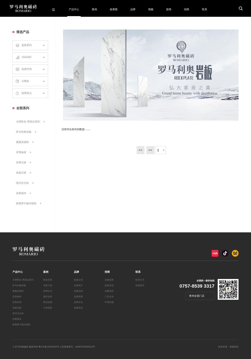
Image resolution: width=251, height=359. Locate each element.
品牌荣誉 (78, 296)
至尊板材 (21, 152)
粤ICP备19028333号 (48, 346)
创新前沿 (78, 307)
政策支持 (109, 285)
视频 (150, 9)
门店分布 (109, 296)
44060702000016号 (85, 346)
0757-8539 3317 (197, 286)
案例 (94, 9)
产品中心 (74, 9)
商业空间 (47, 280)
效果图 (113, 9)
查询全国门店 (196, 295)
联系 (204, 9)
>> (150, 150)
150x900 (30, 57)
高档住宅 (47, 291)
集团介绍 (78, 280)
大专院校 (47, 307)
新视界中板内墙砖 (26, 203)
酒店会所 (47, 296)
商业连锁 (47, 302)
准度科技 (234, 346)
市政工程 (47, 285)
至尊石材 (21, 162)
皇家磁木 (21, 193)
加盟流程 (109, 291)
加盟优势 (109, 280)
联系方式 (139, 280)
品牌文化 (78, 302)
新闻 (168, 9)
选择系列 (30, 45)
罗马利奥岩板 (23, 131)
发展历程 (78, 291)
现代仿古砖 (22, 183)
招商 (186, 9)
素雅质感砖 (22, 142)
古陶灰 (30, 81)
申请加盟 (109, 302)
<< (140, 150)
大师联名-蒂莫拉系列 (28, 121)
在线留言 (139, 285)
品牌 (132, 9)
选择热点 (30, 93)
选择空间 (30, 69)
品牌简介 (78, 285)
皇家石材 (21, 172)
